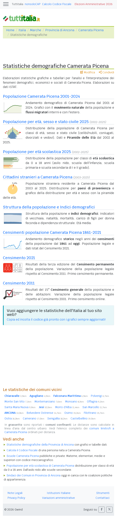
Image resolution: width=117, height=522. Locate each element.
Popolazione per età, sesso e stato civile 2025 (46, 121)
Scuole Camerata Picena (23, 456)
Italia (22, 30)
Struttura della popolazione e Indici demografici (49, 207)
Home (10, 30)
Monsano (74, 401)
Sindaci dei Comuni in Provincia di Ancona (33, 475)
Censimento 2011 (19, 283)
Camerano (33, 418)
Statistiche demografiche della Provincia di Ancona (40, 444)
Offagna (95, 401)
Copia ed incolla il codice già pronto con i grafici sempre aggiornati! (56, 319)
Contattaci (102, 498)
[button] (101, 510)
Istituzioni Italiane (58, 493)
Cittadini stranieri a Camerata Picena (37, 177)
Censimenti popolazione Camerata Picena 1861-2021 (52, 232)
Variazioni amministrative (58, 498)
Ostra (12, 418)
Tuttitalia (17, 4)
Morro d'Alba (67, 407)
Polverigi (100, 396)
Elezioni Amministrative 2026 (94, 4)
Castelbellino (83, 418)
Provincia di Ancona (59, 30)
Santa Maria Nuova (19, 407)
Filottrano (94, 413)
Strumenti (102, 493)
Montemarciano (48, 401)
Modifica (87, 72)
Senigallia (57, 418)
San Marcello (94, 407)
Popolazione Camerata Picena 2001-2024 (41, 96)
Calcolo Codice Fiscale (56, 4)
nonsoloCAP (33, 4)
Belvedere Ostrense (44, 413)
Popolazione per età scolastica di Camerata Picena (40, 465)
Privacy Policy (16, 498)
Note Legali (15, 493)
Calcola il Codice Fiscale (22, 450)
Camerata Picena (91, 30)
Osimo (72, 413)
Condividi (106, 72)
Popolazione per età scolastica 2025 (37, 151)
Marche (35, 30)
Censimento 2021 (19, 257)
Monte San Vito (17, 401)
